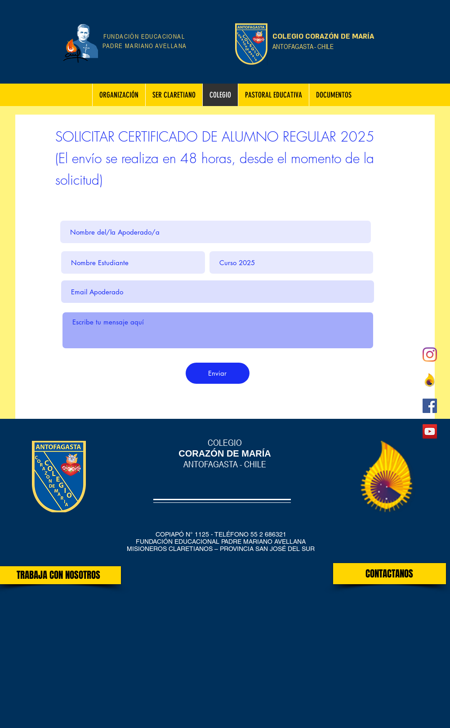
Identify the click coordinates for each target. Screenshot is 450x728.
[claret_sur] (430, 380)
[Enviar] (218, 373)
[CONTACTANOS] (389, 573)
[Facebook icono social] (430, 406)
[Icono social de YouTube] (430, 431)
